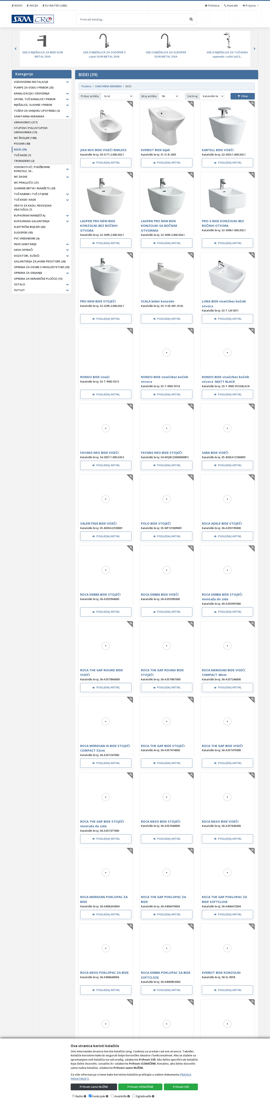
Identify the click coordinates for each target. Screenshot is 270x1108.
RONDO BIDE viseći (94, 377)
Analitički (120, 1096)
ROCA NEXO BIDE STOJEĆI (160, 821)
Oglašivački (143, 1096)
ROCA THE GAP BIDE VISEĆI (222, 746)
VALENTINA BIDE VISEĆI (98, 523)
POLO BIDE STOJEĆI (156, 523)
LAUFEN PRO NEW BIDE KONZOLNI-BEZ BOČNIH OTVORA (98, 225)
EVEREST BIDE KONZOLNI (221, 972)
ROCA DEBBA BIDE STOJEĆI (100, 594)
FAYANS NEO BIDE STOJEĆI (161, 452)
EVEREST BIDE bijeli (155, 150)
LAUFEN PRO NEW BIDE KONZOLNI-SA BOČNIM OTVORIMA (159, 225)
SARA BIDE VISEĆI (215, 452)
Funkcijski (98, 1096)
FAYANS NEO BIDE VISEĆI (99, 452)
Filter (243, 96)
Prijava (249, 5)
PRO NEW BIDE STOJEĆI (98, 301)
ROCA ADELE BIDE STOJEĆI (222, 523)
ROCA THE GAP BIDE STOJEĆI (163, 746)
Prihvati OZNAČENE (140, 1087)
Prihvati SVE (181, 1087)
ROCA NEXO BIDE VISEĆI (220, 821)
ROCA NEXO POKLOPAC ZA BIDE (104, 972)
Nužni (79, 1096)
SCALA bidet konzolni (157, 301)
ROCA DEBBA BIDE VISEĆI (160, 594)
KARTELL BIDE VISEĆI (218, 150)
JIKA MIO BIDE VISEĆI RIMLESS (103, 150)
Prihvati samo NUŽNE (94, 1087)
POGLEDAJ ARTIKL (106, 162)
